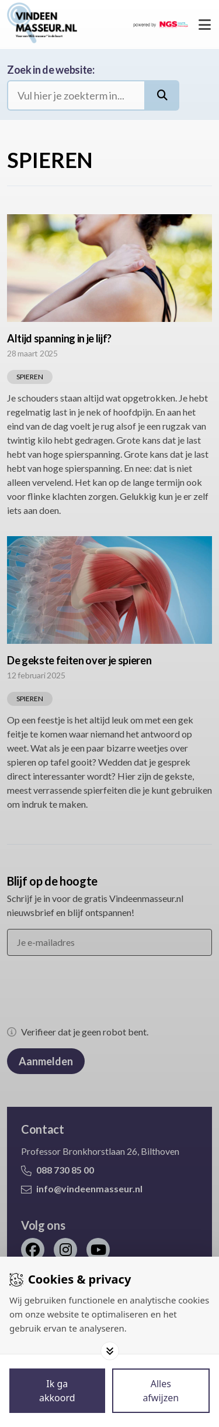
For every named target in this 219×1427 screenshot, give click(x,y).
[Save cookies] (57, 1390)
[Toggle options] (109, 1351)
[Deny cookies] (161, 1390)
